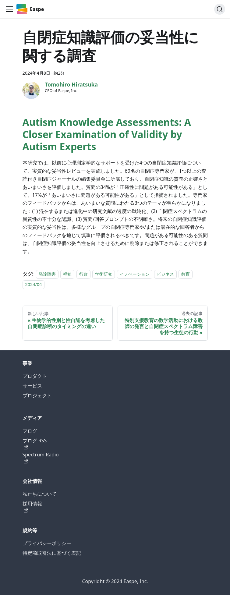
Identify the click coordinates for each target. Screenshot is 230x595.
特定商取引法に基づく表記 (52, 553)
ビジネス (165, 274)
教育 (185, 274)
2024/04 (33, 284)
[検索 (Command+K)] (219, 9)
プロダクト (35, 376)
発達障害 (47, 274)
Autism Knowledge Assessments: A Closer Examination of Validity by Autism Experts (107, 134)
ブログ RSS (35, 443)
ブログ (30, 430)
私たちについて (40, 494)
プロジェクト (37, 395)
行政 (83, 274)
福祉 (67, 274)
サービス (32, 385)
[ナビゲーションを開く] (9, 9)
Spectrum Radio (41, 457)
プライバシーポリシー (47, 543)
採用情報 (32, 506)
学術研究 (103, 274)
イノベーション (135, 274)
